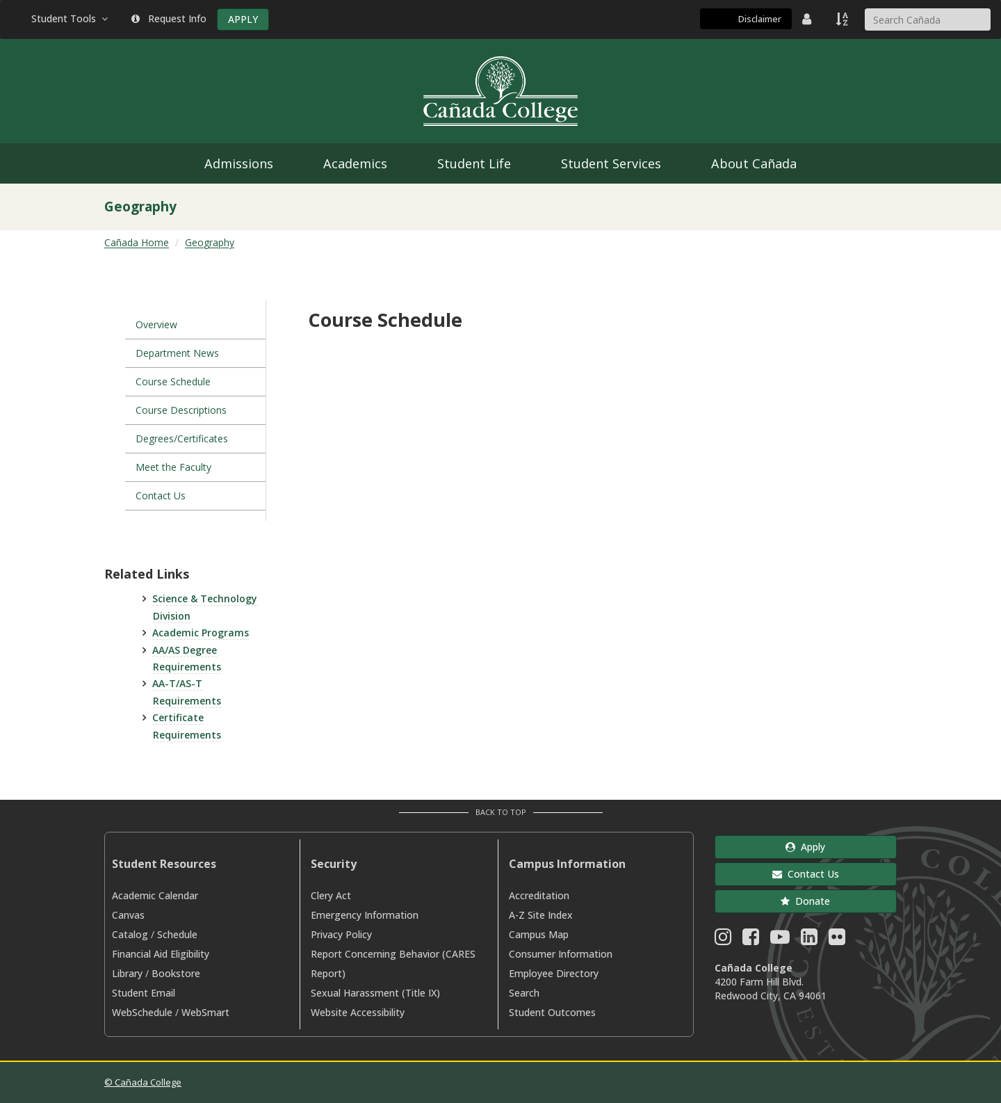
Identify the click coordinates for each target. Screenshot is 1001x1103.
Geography (209, 242)
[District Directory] (808, 18)
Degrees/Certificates (182, 438)
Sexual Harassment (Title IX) (375, 992)
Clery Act (331, 895)
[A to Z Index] (843, 18)
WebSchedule (142, 1012)
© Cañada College (142, 1082)
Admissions (238, 163)
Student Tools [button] (71, 18)
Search (524, 992)
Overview (156, 324)
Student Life (474, 163)
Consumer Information (560, 953)
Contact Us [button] (805, 873)
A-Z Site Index (541, 914)
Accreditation (539, 895)
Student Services (611, 163)
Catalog (130, 934)
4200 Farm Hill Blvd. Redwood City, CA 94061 (771, 988)
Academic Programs (200, 632)
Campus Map (539, 934)
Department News (177, 353)
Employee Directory (554, 973)
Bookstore (176, 973)
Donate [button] (805, 901)
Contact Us (161, 495)
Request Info (168, 18)
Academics (355, 163)
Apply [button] (805, 846)
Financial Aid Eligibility (160, 953)
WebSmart (205, 1012)
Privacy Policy (341, 934)
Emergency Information (364, 914)
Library (127, 973)
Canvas (128, 914)
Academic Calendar (155, 895)
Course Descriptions (181, 410)
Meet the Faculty (173, 467)
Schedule (177, 934)
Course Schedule (173, 381)
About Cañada (754, 163)
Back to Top (500, 812)
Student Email (143, 992)
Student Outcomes (552, 1012)
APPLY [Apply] (243, 19)
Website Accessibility (358, 1012)
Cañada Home (136, 242)
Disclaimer (759, 19)
